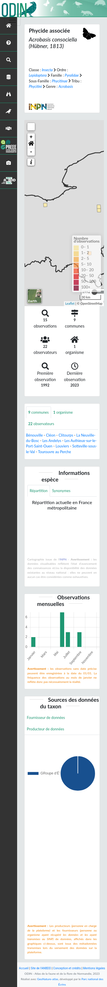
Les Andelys (51, 440)
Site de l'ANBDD (41, 968)
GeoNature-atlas (47, 979)
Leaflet (70, 303)
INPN (63, 559)
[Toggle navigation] (13, 20)
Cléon (50, 435)
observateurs (41, 423)
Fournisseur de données (46, 717)
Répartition (39, 490)
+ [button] (31, 137)
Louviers (62, 446)
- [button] (31, 151)
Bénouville (34, 435)
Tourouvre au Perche (54, 451)
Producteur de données (45, 729)
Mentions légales (94, 968)
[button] (31, 144)
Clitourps (65, 435)
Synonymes (61, 490)
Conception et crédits (67, 968)
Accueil (24, 968)
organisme (63, 412)
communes (38, 412)
